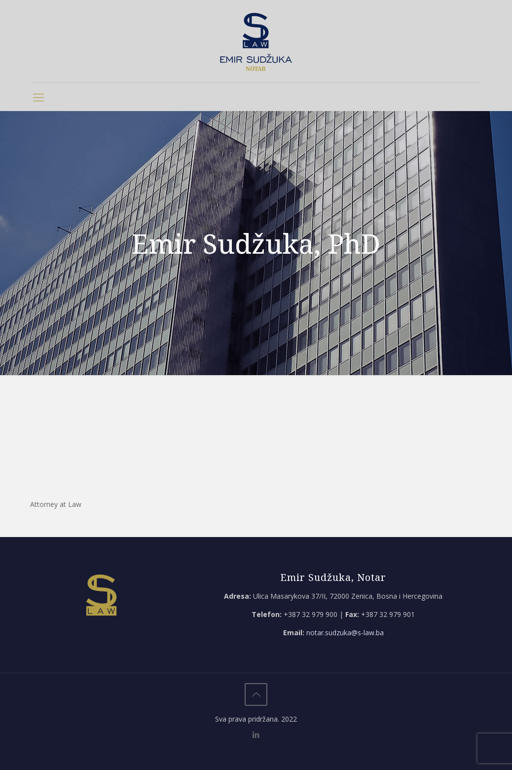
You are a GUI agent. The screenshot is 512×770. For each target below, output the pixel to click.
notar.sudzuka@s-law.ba (345, 632)
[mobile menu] (38, 96)
